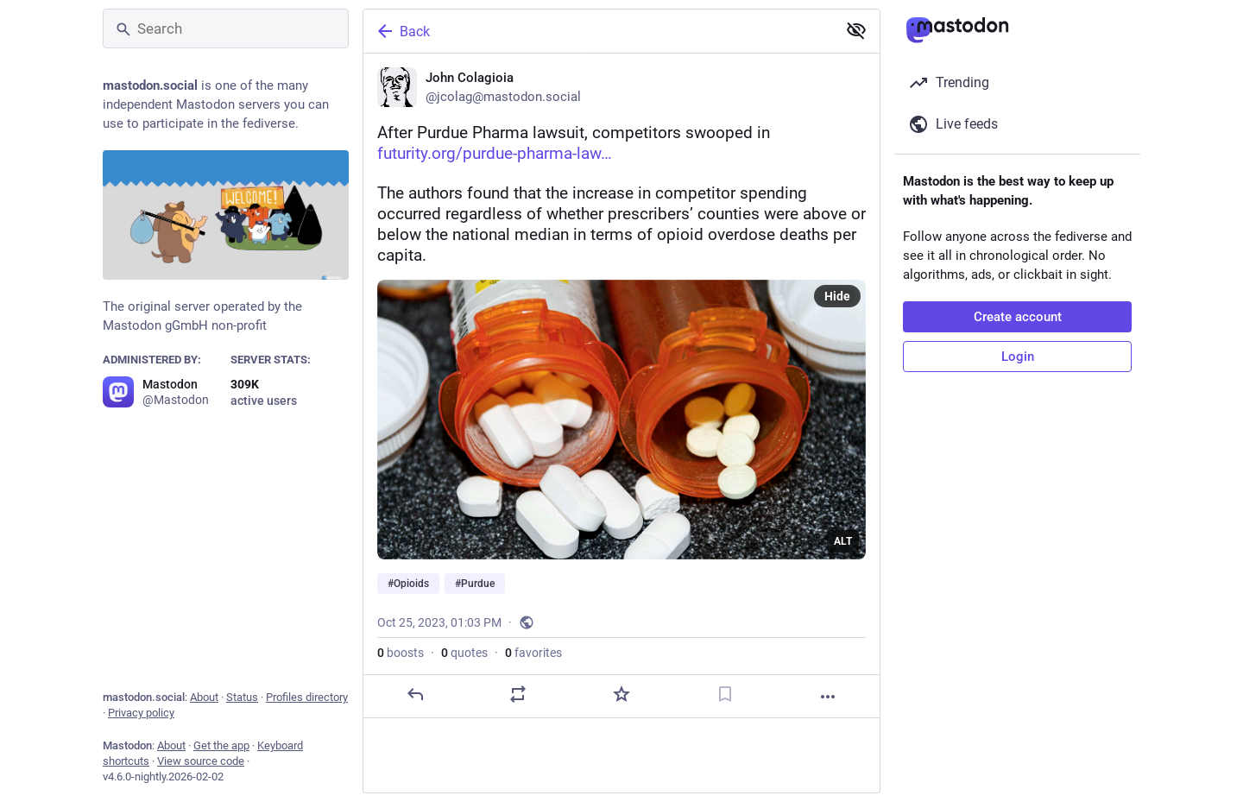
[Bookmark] (725, 694)
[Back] (598, 31)
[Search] (226, 28)
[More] (827, 696)
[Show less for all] (856, 30)
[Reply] (415, 694)
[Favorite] (621, 694)
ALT (843, 541)
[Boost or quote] (518, 694)
